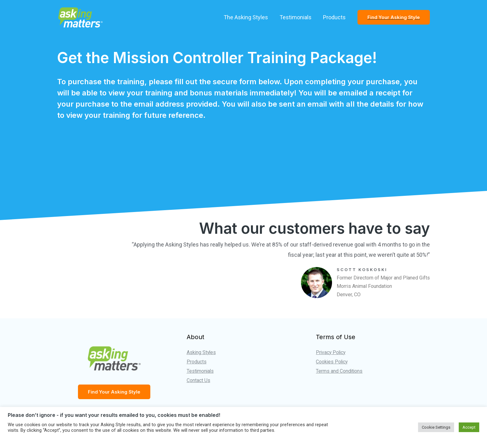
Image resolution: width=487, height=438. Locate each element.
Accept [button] (469, 427)
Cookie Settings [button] (436, 427)
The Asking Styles (246, 17)
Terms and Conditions (339, 371)
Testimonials (296, 17)
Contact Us (198, 380)
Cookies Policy (332, 362)
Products (334, 17)
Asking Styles (202, 352)
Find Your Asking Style (114, 392)
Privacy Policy (331, 352)
